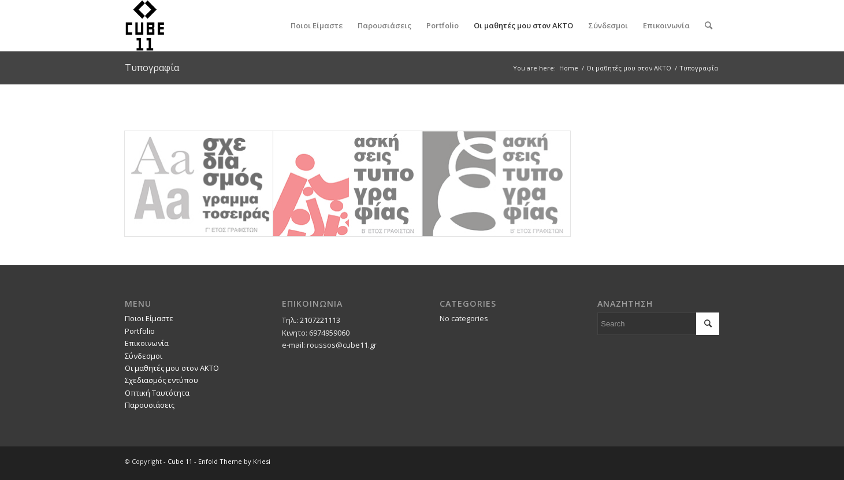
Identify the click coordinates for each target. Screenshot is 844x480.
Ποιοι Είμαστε (149, 318)
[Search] (708, 25)
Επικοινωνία (147, 343)
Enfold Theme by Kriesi (234, 461)
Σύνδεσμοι (143, 356)
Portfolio (140, 331)
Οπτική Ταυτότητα (157, 393)
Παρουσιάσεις (149, 405)
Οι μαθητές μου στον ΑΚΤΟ (172, 368)
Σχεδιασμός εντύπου (161, 380)
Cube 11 (180, 461)
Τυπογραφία (152, 67)
